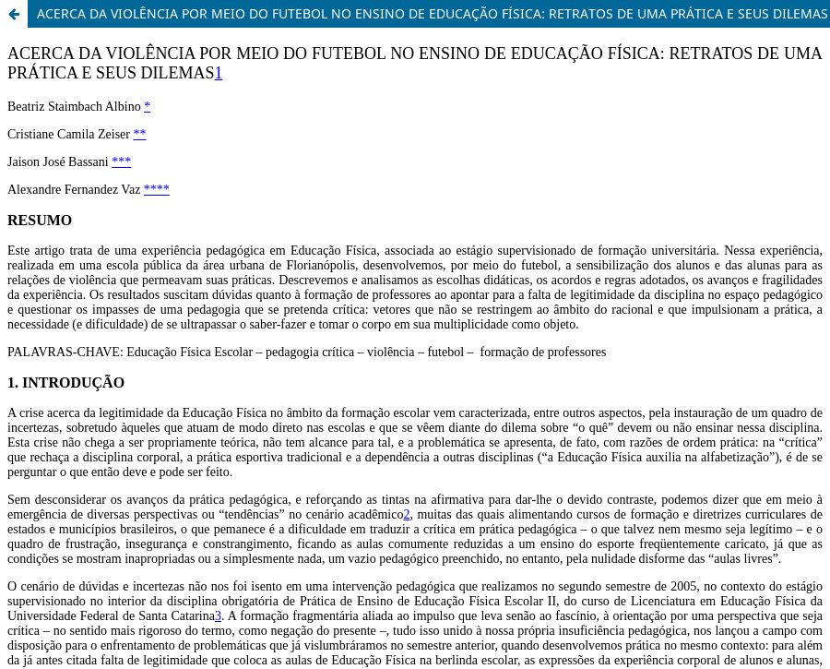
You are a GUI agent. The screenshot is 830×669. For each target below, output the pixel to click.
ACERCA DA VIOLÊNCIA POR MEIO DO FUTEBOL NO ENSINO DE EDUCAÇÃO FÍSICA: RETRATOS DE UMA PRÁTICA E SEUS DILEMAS (432, 13)
